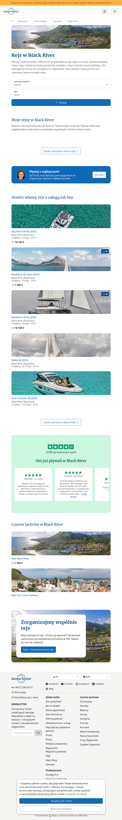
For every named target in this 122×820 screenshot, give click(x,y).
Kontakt (99, 174)
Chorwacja (86, 701)
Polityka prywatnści (56, 743)
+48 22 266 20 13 (22, 687)
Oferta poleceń (54, 718)
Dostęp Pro (52, 774)
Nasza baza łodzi (89, 735)
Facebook (52, 683)
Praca (49, 739)
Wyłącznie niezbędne (61, 808)
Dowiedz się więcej (76, 794)
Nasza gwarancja (55, 710)
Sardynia (85, 718)
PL (66, 676)
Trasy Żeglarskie (89, 740)
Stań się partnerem (56, 779)
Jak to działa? (53, 705)
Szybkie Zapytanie (90, 744)
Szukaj (61, 102)
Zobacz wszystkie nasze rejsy (61, 151)
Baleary (84, 710)
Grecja (83, 714)
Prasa (49, 735)
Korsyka (84, 727)
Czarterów (60, 751)
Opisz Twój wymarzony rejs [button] (38, 649)
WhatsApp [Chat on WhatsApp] (19, 692)
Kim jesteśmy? (54, 701)
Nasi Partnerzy (54, 714)
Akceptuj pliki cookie (61, 800)
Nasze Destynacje (90, 731)
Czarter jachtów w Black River (61, 422)
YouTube (67, 683)
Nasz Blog (51, 760)
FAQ (48, 755)
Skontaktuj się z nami (25, 697)
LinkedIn (98, 683)
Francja (84, 723)
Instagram (82, 683)
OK (38, 732)
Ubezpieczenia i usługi (58, 723)
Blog (49, 688)
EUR (96, 676)
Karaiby (84, 705)
